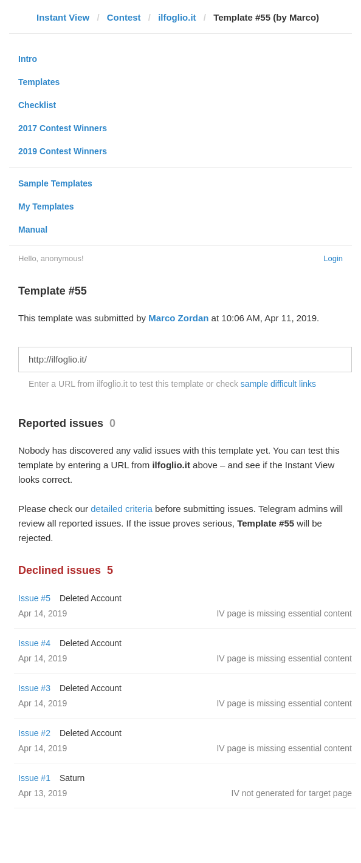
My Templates (46, 206)
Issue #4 (34, 643)
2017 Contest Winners (62, 128)
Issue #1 (34, 778)
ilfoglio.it (177, 17)
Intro (27, 59)
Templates (39, 82)
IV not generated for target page (292, 793)
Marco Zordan (178, 318)
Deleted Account (91, 598)
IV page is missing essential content (284, 613)
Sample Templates (55, 183)
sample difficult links (278, 384)
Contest (124, 17)
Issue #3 (34, 688)
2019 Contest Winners (62, 151)
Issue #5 (34, 598)
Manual (32, 229)
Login (333, 258)
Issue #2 (34, 733)
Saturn (72, 778)
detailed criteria (122, 508)
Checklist (37, 105)
